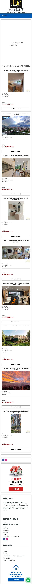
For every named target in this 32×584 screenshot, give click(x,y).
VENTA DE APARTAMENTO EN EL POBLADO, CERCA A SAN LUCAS (16, 241)
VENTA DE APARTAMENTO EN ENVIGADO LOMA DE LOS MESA (16, 114)
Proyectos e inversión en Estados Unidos (14, 556)
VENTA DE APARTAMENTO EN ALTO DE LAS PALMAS (15, 155)
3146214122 (19, 9)
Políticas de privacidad (9, 560)
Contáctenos (7, 558)
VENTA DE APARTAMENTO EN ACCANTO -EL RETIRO (16, 326)
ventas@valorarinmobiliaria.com (11, 536)
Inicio (5, 549)
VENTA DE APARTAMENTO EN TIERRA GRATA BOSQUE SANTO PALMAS (16, 284)
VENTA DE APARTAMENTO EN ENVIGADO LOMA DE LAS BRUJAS (16, 71)
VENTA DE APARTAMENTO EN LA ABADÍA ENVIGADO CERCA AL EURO (16, 412)
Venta (5, 551)
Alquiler (6, 554)
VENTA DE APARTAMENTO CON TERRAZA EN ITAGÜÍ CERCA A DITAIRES (15, 199)
